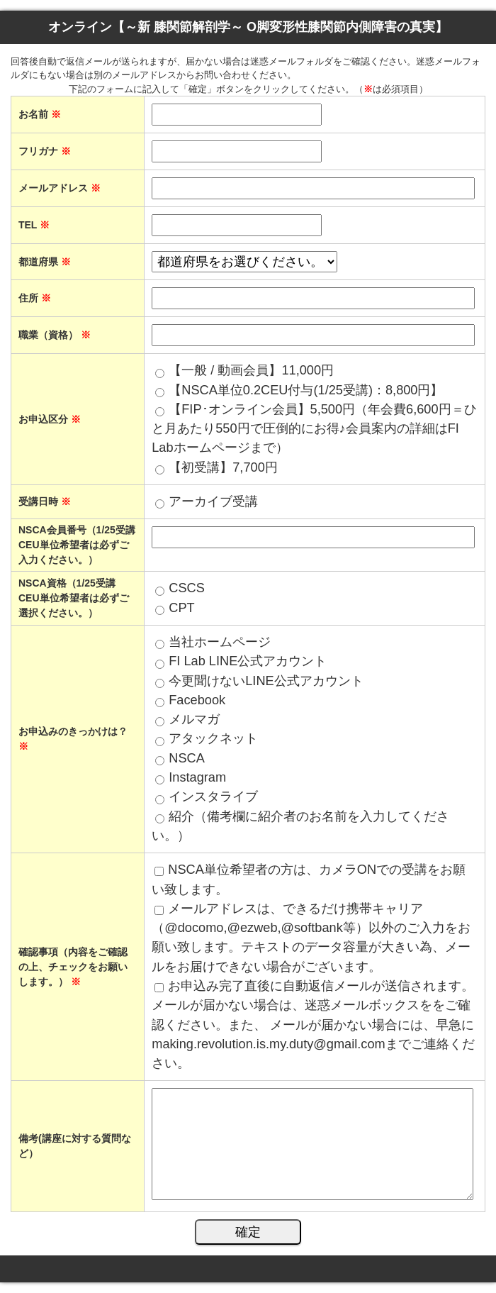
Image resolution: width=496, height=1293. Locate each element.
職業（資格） (54, 334)
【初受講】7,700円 (223, 467)
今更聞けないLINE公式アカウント (266, 681)
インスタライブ (213, 796)
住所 (34, 298)
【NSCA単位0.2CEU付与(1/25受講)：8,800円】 (306, 390)
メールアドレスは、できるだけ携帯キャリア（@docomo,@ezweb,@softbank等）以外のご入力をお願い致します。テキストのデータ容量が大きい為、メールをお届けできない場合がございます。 (311, 937)
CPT (181, 608)
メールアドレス (59, 188)
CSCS (187, 588)
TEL (34, 225)
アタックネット (213, 738)
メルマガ (194, 719)
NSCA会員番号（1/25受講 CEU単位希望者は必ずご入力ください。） (76, 544)
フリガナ (44, 151)
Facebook (197, 700)
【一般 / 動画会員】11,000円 (251, 370)
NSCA (187, 758)
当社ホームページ (220, 642)
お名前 (39, 114)
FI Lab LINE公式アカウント (248, 661)
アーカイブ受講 (213, 501)
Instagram (197, 777)
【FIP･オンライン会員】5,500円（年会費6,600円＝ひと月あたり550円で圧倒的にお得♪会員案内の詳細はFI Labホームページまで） (314, 428)
